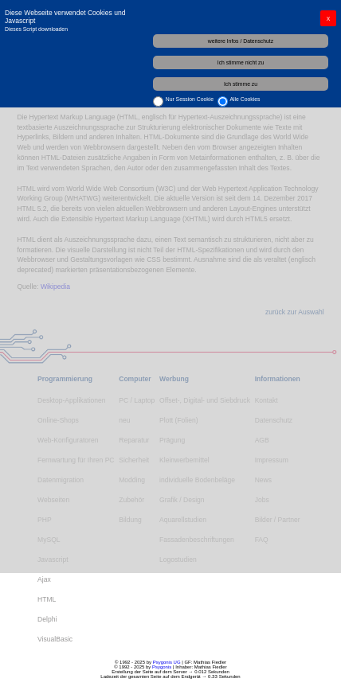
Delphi (47, 619)
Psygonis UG (167, 662)
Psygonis (161, 667)
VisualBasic (55, 639)
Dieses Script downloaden (36, 29)
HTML (46, 599)
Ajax (44, 579)
